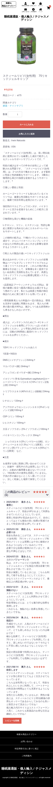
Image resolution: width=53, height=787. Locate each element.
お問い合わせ (27, 741)
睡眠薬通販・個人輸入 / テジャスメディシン (26, 18)
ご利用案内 (27, 756)
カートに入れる (26, 124)
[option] (26, 46)
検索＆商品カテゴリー (26, 734)
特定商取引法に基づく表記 (26, 748)
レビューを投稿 (12, 720)
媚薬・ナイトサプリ (13, 105)
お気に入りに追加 (26, 134)
